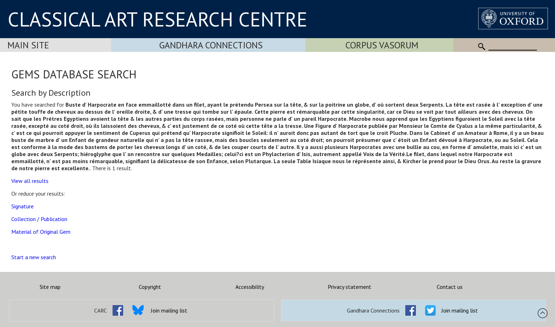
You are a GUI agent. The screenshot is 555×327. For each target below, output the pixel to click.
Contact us (450, 286)
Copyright (150, 286)
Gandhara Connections (211, 45)
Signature (22, 206)
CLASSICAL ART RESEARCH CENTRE (157, 19)
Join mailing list (169, 310)
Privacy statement (349, 286)
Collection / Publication (39, 218)
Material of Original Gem (40, 231)
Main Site (28, 45)
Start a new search (33, 257)
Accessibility (249, 286)
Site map (50, 286)
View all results (29, 180)
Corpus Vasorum (381, 45)
